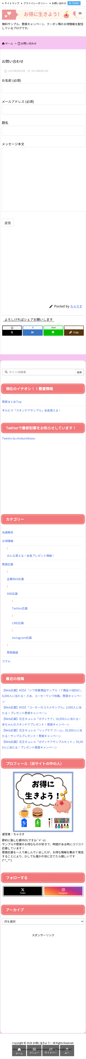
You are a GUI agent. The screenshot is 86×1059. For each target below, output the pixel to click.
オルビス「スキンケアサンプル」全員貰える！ (31, 410)
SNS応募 (12, 594)
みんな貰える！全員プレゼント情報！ (31, 556)
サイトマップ (12, 3)
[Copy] (74, 332)
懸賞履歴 (12, 652)
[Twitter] (12, 332)
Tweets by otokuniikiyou (18, 438)
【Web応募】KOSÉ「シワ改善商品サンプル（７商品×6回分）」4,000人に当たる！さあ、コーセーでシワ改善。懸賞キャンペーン (42, 695)
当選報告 (7, 532)
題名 (43, 126)
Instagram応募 (22, 638)
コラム (6, 661)
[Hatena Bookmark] (32, 332)
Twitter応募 (20, 608)
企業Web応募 (15, 579)
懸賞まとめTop (12, 402)
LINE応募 (18, 623)
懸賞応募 (7, 564)
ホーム (9, 43)
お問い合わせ (59, 3)
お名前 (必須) (43, 84)
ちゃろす (76, 306)
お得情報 (7, 541)
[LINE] (53, 332)
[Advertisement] (35, 263)
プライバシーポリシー (35, 3)
